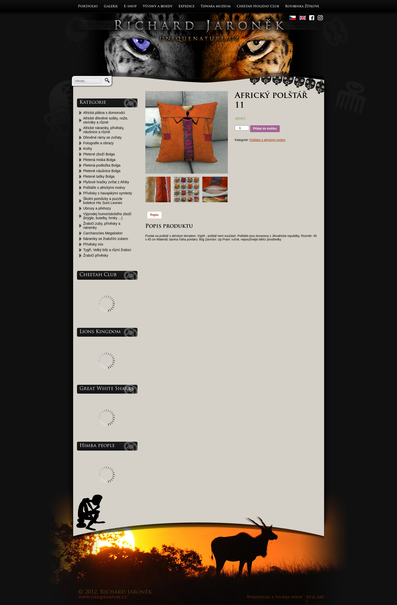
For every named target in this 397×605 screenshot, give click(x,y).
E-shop (130, 6)
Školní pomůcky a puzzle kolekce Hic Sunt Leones (103, 201)
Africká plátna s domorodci (104, 113)
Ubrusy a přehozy (97, 208)
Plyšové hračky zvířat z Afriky (106, 182)
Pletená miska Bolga (99, 160)
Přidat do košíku (265, 128)
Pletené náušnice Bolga (102, 171)
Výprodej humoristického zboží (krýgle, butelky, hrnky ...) (107, 216)
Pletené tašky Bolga (99, 176)
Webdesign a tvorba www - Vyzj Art (285, 597)
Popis (154, 215)
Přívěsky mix (93, 244)
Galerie (111, 6)
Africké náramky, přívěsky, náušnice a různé (103, 130)
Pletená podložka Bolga (102, 165)
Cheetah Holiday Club (258, 6)
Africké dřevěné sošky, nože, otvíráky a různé (105, 120)
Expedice (186, 6)
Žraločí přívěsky (95, 255)
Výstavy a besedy (157, 6)
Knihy (87, 149)
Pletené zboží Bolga (99, 154)
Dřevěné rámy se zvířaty (102, 137)
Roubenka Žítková (302, 6)
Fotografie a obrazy (98, 143)
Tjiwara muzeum (216, 6)
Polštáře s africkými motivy (104, 188)
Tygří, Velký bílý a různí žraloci (107, 250)
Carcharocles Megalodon (103, 233)
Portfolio (88, 6)
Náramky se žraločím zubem (105, 239)
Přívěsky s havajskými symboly (107, 193)
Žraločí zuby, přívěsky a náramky (102, 225)
